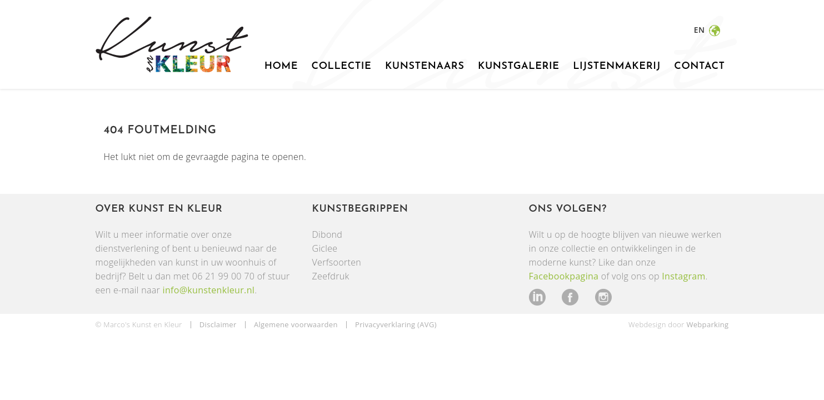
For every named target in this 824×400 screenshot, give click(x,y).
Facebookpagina (564, 276)
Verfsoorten (337, 262)
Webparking (707, 324)
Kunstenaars (425, 66)
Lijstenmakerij (617, 66)
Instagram (683, 276)
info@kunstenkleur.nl (209, 290)
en (700, 29)
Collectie (342, 66)
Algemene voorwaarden (296, 324)
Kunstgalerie (519, 66)
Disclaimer (218, 324)
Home (281, 66)
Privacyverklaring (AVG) (396, 324)
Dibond (327, 234)
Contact (699, 66)
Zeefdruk (330, 276)
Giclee (325, 248)
